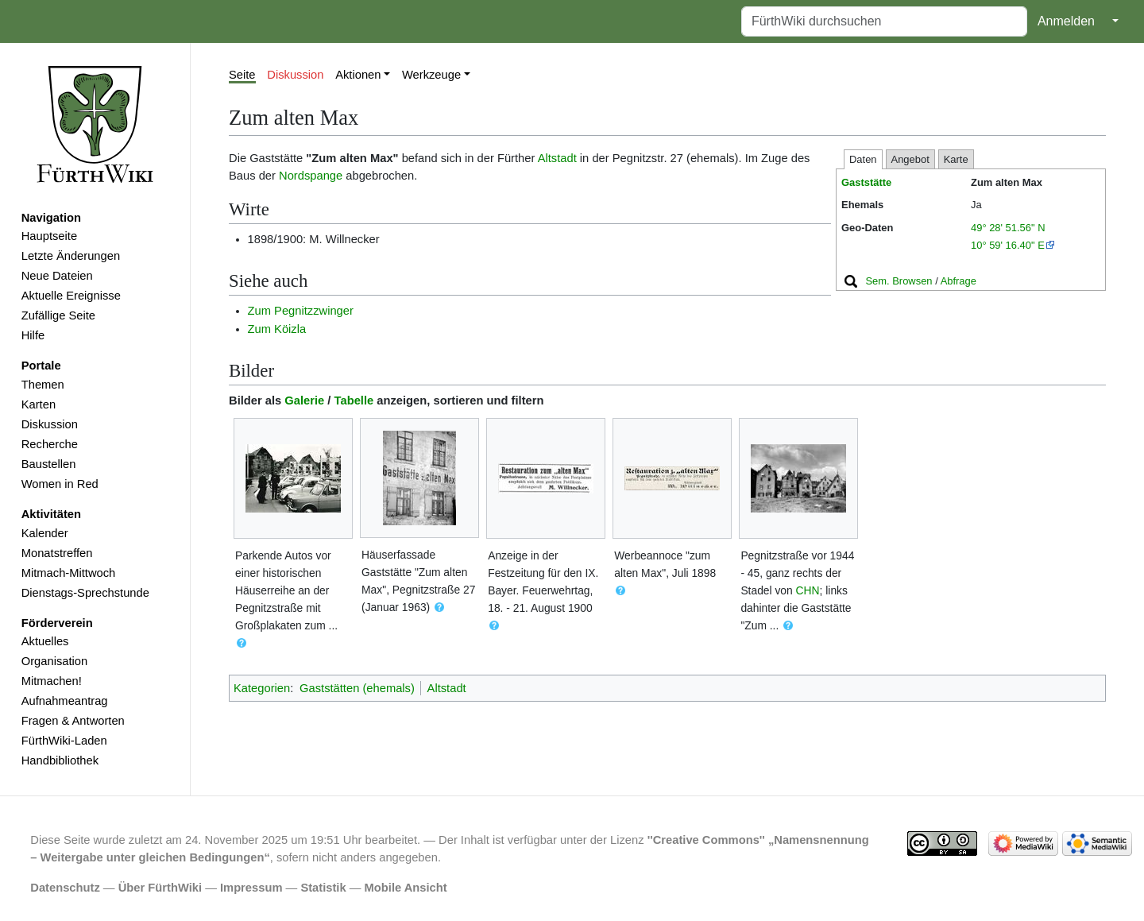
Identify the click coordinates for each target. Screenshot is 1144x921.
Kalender (44, 533)
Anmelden (1066, 21)
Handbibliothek (60, 760)
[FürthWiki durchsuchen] (884, 21)
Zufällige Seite (58, 315)
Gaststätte (866, 182)
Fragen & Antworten (73, 720)
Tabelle (354, 400)
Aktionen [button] (358, 74)
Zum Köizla (277, 329)
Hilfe (32, 335)
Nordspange (310, 175)
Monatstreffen (57, 553)
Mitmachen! (51, 681)
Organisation (54, 661)
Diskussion (49, 424)
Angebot (910, 159)
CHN (808, 590)
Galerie (304, 400)
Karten (38, 404)
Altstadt (557, 158)
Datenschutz (65, 887)
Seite (242, 74)
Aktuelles (45, 641)
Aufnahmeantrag (64, 701)
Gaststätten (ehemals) (357, 688)
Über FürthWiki (160, 887)
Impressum (251, 887)
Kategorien (262, 688)
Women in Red (60, 484)
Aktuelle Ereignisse (71, 295)
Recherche (49, 444)
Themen (42, 384)
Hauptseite (49, 236)
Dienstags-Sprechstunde (85, 592)
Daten (863, 159)
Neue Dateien (57, 275)
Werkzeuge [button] (431, 74)
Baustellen (48, 464)
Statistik (323, 887)
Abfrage (958, 281)
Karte (956, 159)
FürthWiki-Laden (64, 740)
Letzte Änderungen (70, 256)
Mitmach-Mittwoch (68, 573)
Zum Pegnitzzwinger (301, 310)
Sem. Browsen (898, 281)
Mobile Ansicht (406, 887)
